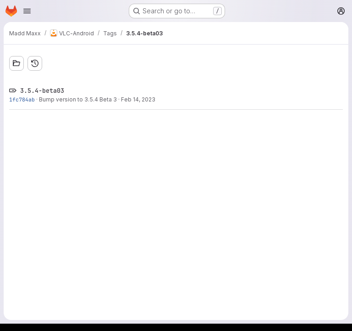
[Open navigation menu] (27, 11)
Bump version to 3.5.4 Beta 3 (78, 99)
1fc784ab (22, 99)
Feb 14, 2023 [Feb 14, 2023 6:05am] (138, 99)
